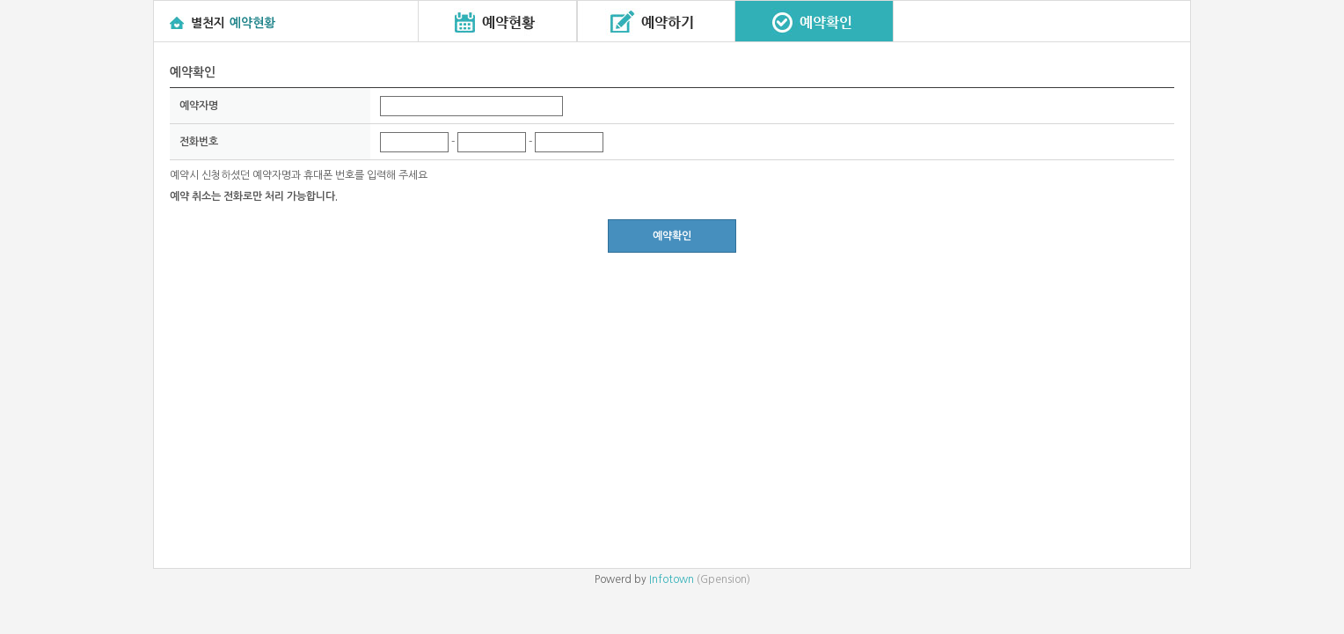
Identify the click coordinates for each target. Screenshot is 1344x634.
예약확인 (672, 236)
